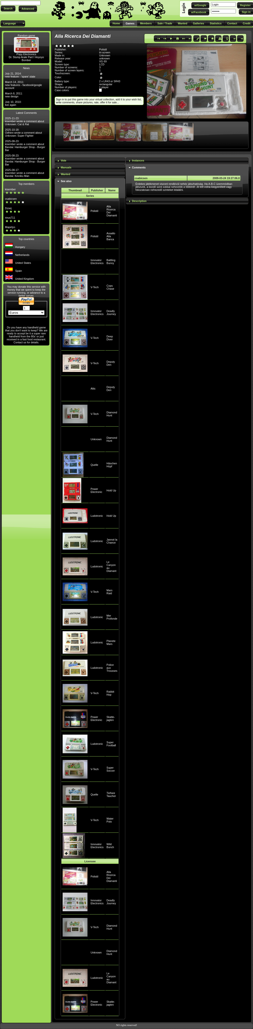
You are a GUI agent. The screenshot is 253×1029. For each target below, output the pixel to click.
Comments (139, 167)
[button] (8, 8)
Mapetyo (10, 227)
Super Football (111, 744)
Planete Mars (111, 642)
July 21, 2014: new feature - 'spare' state (20, 75)
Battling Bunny (111, 262)
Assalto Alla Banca (111, 236)
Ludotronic (96, 515)
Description (139, 200)
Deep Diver (110, 338)
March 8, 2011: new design (14, 95)
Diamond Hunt (112, 414)
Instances (138, 160)
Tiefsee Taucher (111, 794)
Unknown (95, 439)
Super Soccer (111, 769)
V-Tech (94, 287)
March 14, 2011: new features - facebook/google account (23, 84)
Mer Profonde (112, 617)
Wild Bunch (110, 846)
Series (90, 195)
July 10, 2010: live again (13, 103)
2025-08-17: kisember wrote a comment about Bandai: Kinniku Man (24, 172)
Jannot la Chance (112, 541)
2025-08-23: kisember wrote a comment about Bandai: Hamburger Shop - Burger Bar (25, 146)
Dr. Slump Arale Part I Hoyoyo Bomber (26, 59)
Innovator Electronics (96, 262)
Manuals (66, 167)
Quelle (94, 464)
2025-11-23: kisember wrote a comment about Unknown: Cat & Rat (24, 121)
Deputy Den (111, 363)
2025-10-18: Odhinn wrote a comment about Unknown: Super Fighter (23, 132)
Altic (92, 388)
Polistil (94, 210)
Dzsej (8, 208)
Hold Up (111, 490)
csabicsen (11, 198)
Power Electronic (96, 490)
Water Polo (110, 820)
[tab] (90, 161)
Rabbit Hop (110, 693)
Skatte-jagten (111, 718)
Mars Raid (110, 592)
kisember (10, 189)
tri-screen (104, 52)
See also (66, 181)
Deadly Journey (111, 313)
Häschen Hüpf (112, 465)
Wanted (65, 174)
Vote (63, 160)
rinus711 (10, 217)
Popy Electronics (26, 54)
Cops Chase (110, 287)
